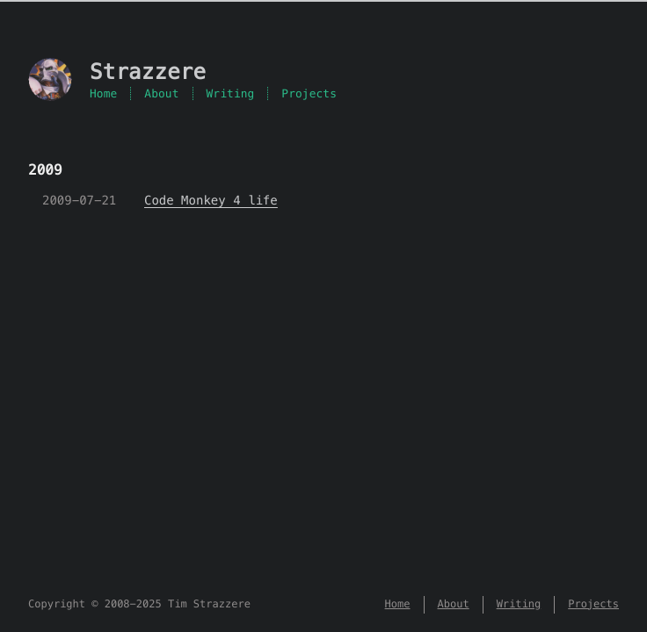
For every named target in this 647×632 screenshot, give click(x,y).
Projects (309, 93)
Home (103, 93)
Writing (231, 93)
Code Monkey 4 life (211, 200)
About (161, 93)
